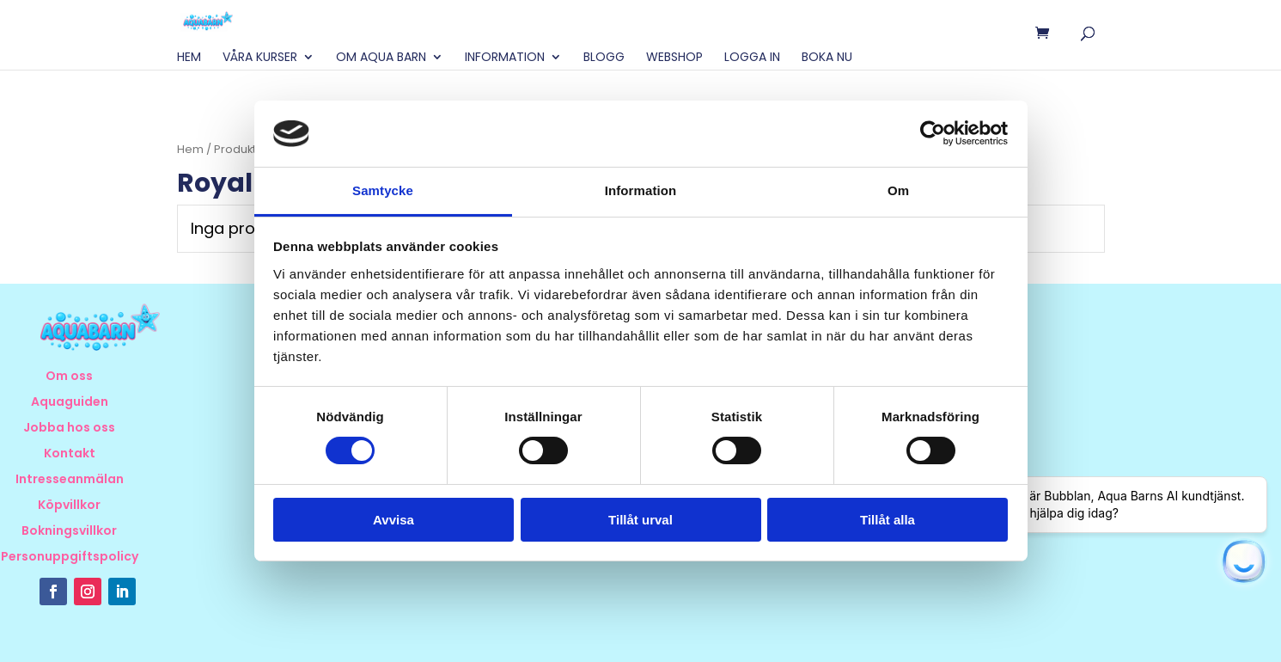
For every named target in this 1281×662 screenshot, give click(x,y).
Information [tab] (641, 190)
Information (505, 58)
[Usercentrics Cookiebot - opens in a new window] (932, 133)
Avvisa (393, 519)
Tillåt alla (887, 519)
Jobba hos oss (69, 428)
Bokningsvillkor (69, 531)
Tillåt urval (640, 519)
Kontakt (69, 454)
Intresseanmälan (69, 480)
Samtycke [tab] (382, 190)
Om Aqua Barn (381, 58)
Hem (189, 58)
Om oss (69, 377)
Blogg (604, 58)
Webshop (674, 58)
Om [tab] (898, 190)
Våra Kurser (260, 58)
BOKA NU (827, 58)
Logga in (752, 58)
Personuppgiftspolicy (69, 557)
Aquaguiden (69, 402)
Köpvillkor (69, 506)
